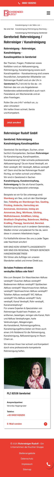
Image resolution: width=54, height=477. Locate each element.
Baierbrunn (33, 220)
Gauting (44, 202)
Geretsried (28, 223)
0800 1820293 (29, 3)
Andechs (17, 205)
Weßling (44, 220)
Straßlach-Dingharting (15, 220)
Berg (18, 212)
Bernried (39, 223)
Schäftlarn (26, 216)
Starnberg (9, 198)
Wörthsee (27, 212)
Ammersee (22, 209)
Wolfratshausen (12, 216)
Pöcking (8, 205)
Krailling (8, 223)
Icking (35, 216)
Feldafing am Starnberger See (24, 202)
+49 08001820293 (16, 415)
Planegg (17, 223)
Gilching (37, 212)
